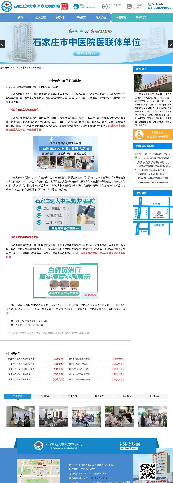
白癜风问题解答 (145, 146)
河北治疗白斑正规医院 (78, 364)
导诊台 (119, 425)
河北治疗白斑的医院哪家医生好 (22, 359)
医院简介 (141, 69)
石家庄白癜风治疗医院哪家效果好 (153, 182)
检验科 (21, 425)
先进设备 (45, 396)
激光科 (152, 425)
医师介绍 (72, 396)
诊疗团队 (60, 17)
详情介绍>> (144, 125)
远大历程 (40, 17)
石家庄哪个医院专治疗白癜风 (151, 174)
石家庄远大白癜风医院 (31, 68)
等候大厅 (86, 425)
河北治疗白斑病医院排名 (19, 379)
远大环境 (17, 396)
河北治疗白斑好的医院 (78, 369)
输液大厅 (54, 425)
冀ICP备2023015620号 (102, 478)
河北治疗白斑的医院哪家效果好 (22, 364)
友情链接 (154, 396)
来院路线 (141, 193)
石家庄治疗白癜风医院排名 (29, 325)
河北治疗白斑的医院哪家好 (20, 374)
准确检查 (81, 17)
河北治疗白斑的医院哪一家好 (21, 369)
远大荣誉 (126, 396)
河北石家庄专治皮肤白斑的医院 (31, 321)
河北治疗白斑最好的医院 (79, 359)
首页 (20, 17)
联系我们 (141, 17)
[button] (2, 44)
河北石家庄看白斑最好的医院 (151, 162)
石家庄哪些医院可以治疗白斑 (151, 170)
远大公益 (101, 17)
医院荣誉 (121, 17)
